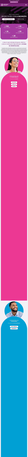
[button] (26, 5)
